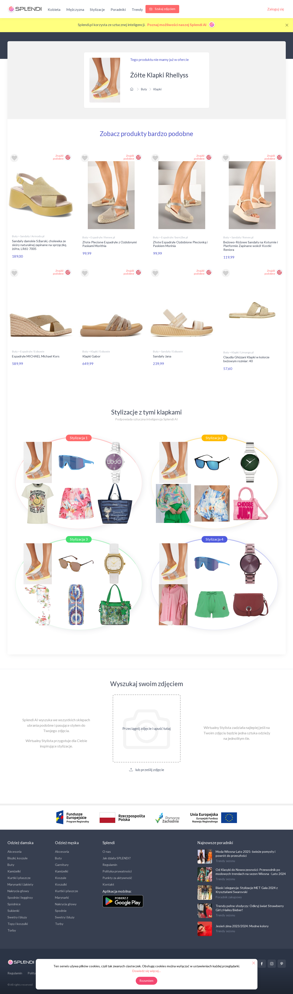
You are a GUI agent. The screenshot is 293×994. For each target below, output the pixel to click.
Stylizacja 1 (79, 438)
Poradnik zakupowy (229, 897)
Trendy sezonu (225, 861)
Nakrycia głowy (18, 891)
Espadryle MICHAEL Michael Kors (36, 356)
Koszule (60, 878)
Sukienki (13, 911)
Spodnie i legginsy (20, 897)
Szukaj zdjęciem (162, 9)
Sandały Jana (162, 356)
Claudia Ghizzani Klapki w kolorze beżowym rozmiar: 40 (246, 359)
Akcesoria (14, 851)
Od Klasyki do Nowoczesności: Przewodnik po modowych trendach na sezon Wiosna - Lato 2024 (251, 872)
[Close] (287, 25)
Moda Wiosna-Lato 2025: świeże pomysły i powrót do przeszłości (245, 853)
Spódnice (14, 904)
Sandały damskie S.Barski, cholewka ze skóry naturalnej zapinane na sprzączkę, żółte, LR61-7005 (39, 245)
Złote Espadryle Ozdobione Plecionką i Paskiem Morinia (180, 244)
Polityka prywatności (117, 871)
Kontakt (108, 884)
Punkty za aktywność (117, 878)
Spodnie (61, 911)
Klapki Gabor (91, 356)
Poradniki (118, 9)
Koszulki (61, 884)
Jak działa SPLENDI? (116, 858)
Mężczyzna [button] (75, 9)
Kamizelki (14, 871)
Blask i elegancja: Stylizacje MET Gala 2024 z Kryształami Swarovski (247, 890)
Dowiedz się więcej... (146, 971)
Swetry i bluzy (17, 917)
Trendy (137, 9)
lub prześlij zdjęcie (146, 769)
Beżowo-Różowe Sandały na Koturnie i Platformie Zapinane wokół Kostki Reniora (250, 246)
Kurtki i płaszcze (19, 878)
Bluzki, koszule (17, 858)
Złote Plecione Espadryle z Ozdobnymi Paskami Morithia (109, 244)
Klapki (157, 89)
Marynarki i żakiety (20, 884)
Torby (11, 930)
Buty (144, 89)
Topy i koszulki (17, 924)
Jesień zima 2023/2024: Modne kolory (242, 926)
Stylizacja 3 (79, 539)
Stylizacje (97, 9)
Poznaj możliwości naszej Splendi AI (181, 24)
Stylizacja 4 (214, 539)
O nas (106, 851)
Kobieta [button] (54, 9)
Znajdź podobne (58, 157)
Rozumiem (146, 980)
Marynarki (62, 897)
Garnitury (62, 865)
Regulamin (109, 865)
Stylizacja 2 (214, 438)
